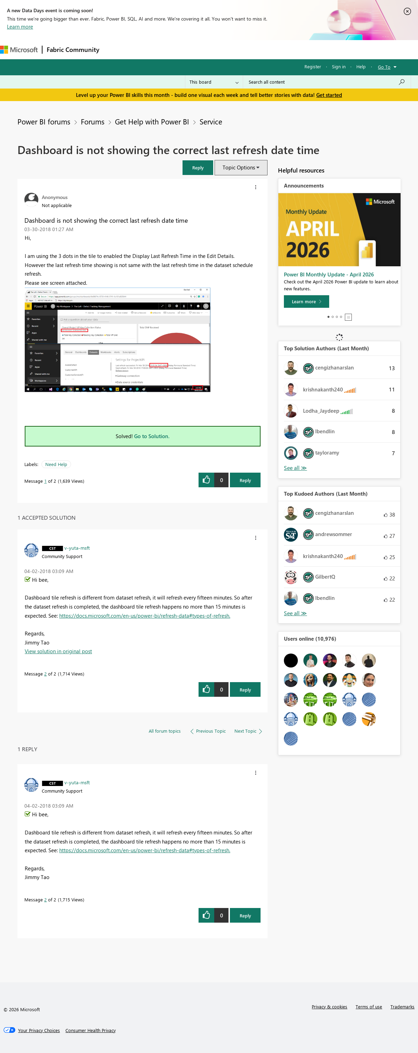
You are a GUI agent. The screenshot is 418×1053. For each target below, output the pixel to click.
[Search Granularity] (214, 82)
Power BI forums (43, 121)
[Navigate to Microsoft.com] (19, 50)
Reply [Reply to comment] (245, 690)
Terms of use (369, 1006)
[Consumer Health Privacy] (90, 1030)
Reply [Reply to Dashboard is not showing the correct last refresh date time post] (245, 480)
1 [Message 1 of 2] (45, 481)
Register (312, 66)
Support (293, 49)
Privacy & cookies (329, 1006)
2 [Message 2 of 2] (45, 674)
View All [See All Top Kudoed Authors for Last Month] (295, 613)
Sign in (339, 66)
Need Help (56, 464)
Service (211, 121)
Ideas (174, 49)
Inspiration (145, 49)
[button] (198, 167)
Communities (205, 49)
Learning (263, 49)
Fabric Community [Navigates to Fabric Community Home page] (73, 49)
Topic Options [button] (239, 167)
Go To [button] (384, 67)
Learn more (20, 26)
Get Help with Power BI (152, 121)
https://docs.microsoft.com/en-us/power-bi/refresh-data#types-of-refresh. (144, 615)
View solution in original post (58, 651)
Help (361, 66)
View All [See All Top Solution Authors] (295, 468)
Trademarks (402, 1006)
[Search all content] (327, 82)
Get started (329, 94)
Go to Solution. (152, 436)
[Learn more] (306, 301)
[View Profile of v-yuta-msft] (77, 547)
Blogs (236, 49)
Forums (115, 49)
